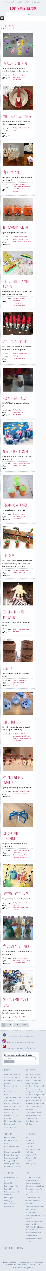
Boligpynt (15, 75)
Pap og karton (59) (11, 1186)
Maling (20, 241)
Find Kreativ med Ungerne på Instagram (18, 1042)
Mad (19, 852)
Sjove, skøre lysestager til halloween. (14, 233)
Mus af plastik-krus (14, 398)
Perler (19, 572)
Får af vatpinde (11, 172)
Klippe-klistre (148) (11, 1140)
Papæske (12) (9, 1206)
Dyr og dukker (17, 186)
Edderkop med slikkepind (10, 835)
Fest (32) (29, 1161)
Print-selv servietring (16, 116)
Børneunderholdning (13, 1248)
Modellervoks (17, 518)
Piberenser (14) (10, 1204)
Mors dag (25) (31, 1164)
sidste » (25, 1025)
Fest (25, 855)
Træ (24, 572)
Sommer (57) (30, 1140)
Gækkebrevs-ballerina (33, 1115)
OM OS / (19, 2)
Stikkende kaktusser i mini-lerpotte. (13, 510)
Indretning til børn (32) (12, 1167)
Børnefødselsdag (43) (12, 1158)
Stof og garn (16, 685)
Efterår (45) (30, 1143)
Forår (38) (29, 1152)
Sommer (15, 738)
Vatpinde (15, 191)
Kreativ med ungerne (23, 8)
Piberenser (23, 857)
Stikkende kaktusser (14, 505)
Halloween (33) (31, 1158)
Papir (14, 130)
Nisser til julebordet (14, 341)
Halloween (21, 239)
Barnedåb (22, 1017)
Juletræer (8, 555)
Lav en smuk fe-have (33, 1077)
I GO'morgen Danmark (12, 1121)
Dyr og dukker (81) (11, 1155)
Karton (15, 241)
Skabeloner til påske (14, 63)
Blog (27, 1173)
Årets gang (30, 1133)
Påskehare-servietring (16, 946)
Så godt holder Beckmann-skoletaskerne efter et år (35, 1215)
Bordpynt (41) (9, 1161)
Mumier (7, 668)
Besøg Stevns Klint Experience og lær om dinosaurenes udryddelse (35, 1183)
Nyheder (7, 1070)
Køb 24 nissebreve (36, 2)
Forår (14, 189)
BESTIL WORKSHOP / (10, 2)
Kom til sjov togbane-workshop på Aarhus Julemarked (33, 1201)
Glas (27, 239)
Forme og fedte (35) (11, 1164)
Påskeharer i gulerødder (34, 1112)
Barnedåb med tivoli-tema (15, 1002)
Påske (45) (29, 1146)
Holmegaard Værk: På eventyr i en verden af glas (34, 1192)
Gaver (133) (8, 1143)
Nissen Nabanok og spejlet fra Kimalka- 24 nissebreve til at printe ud (35, 1100)
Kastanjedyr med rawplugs (12, 779)
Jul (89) (28, 1137)
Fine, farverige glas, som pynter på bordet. (16, 899)
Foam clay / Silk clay (19, 516)
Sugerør (15, 909)
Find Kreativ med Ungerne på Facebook (21, 1037)
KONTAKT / (27, 2)
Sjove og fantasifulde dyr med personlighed (16, 787)
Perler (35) (8, 1201)
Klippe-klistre (16, 77)
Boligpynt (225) (9, 1137)
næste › (17, 1025)
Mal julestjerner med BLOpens (15, 283)
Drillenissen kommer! (33, 1233)
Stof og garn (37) (10, 1198)
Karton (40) (8, 1195)
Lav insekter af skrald (33, 1074)
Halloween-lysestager (15, 227)
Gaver (15, 852)
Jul (29, 128)
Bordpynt (22, 75)
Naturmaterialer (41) (11, 1192)
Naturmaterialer (17, 794)
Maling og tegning (18, 303)
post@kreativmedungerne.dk (23, 1268)
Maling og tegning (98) (12, 1152)
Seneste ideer (31, 1070)
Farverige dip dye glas (15, 893)
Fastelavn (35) (31, 1155)
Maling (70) (8, 1183)
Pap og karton (17, 79)
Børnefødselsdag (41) (33, 1149)
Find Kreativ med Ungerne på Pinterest (21, 1048)
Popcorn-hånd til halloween (13, 614)
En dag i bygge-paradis (34, 1177)
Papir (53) (8, 1189)
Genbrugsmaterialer (19, 356)
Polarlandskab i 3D (32, 1118)
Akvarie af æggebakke (15, 451)
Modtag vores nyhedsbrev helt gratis (18, 1055)
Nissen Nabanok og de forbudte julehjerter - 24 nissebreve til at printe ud (35, 1083)
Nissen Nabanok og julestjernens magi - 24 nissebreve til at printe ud (35, 1092)
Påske (23, 77)
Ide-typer (8, 1133)
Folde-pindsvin (11, 722)
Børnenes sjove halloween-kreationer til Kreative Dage (34, 1239)
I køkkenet (16, 905)
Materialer (8, 1173)
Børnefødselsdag (24, 629)
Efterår (15, 239)
